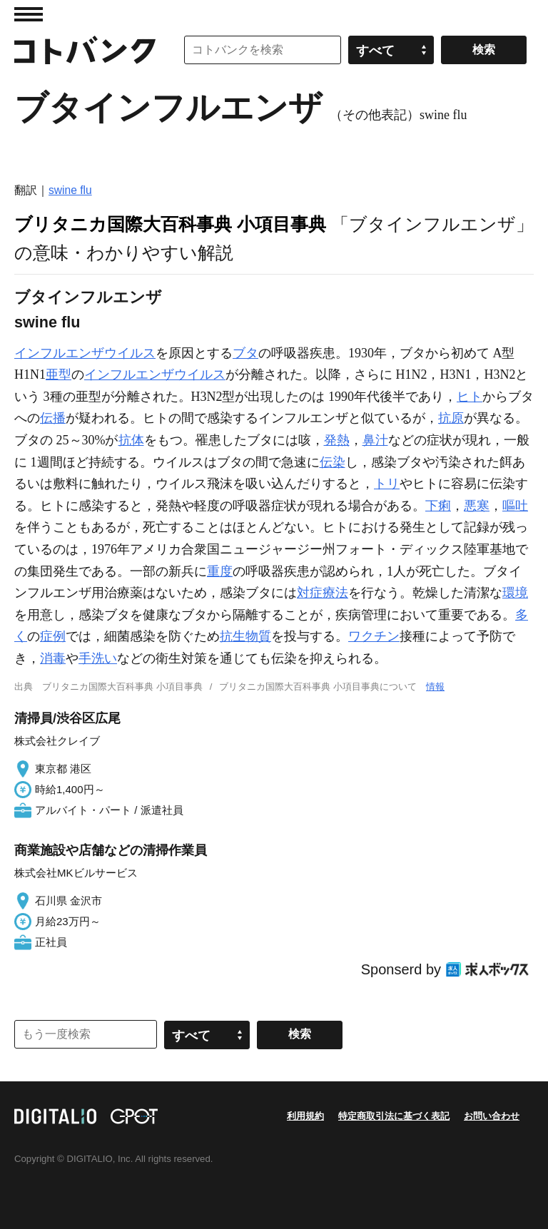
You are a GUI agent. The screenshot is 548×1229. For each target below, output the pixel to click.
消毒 (53, 658)
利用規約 (305, 1116)
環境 (515, 593)
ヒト (469, 396)
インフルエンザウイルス (154, 374)
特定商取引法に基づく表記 (394, 1116)
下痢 (438, 506)
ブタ (245, 353)
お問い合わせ (491, 1116)
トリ (387, 483)
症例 (53, 636)
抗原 (451, 418)
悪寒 (476, 506)
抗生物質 (245, 636)
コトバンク (85, 50)
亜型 (58, 374)
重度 (220, 571)
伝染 (332, 462)
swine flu (70, 190)
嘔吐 (515, 506)
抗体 (131, 440)
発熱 (337, 440)
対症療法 (322, 593)
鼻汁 (375, 440)
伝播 (53, 418)
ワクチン (374, 636)
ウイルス (130, 353)
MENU (28, 14)
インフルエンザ (59, 353)
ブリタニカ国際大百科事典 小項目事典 (170, 224)
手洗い (97, 658)
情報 (435, 686)
